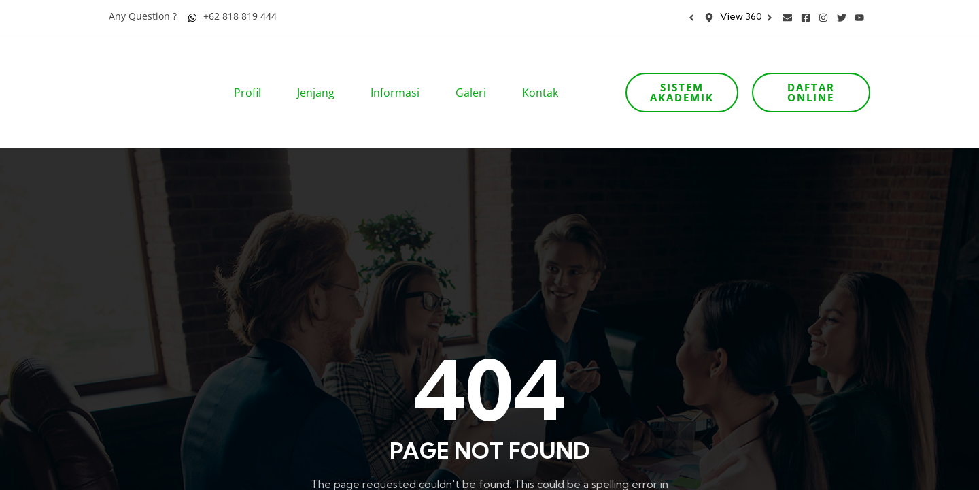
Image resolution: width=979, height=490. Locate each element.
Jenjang (320, 73)
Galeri (475, 73)
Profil (252, 73)
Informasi (399, 73)
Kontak (544, 73)
